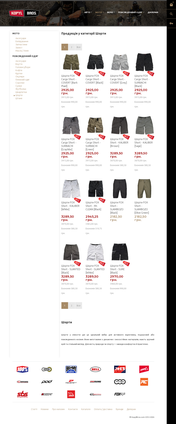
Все (78, 47)
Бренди (119, 409)
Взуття (19, 64)
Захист (19, 47)
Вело (110, 12)
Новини (45, 409)
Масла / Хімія (22, 50)
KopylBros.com (138, 417)
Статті (34, 409)
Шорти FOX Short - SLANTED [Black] (70, 269)
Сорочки (20, 83)
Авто (87, 12)
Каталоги (85, 409)
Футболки (21, 89)
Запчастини (21, 44)
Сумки (19, 86)
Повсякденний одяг (130, 12)
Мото (98, 12)
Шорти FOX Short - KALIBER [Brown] (119, 142)
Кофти (19, 70)
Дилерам (153, 12)
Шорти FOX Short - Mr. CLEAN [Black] (93, 206)
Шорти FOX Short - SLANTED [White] (95, 269)
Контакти (73, 409)
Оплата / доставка (103, 409)
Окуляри (20, 76)
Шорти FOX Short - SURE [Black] (117, 269)
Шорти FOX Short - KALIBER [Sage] (143, 142)
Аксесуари (21, 38)
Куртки (19, 73)
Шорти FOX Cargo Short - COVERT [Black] (94, 79)
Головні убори (23, 67)
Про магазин (58, 409)
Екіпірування (22, 41)
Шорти (19, 95)
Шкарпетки (21, 92)
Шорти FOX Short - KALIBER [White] (70, 206)
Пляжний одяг (22, 79)
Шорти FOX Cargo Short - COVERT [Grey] (118, 79)
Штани (19, 98)
